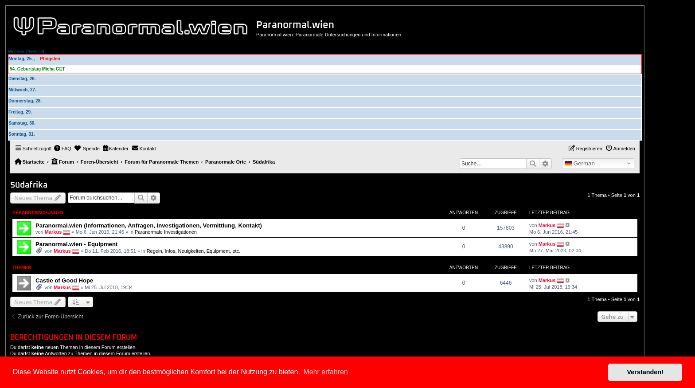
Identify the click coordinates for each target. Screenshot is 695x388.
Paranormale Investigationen (166, 231)
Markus (53, 231)
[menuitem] (62, 148)
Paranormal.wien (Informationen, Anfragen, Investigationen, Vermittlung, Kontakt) (148, 225)
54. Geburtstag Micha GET (37, 69)
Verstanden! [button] (645, 372)
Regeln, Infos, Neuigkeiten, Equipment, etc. (194, 251)
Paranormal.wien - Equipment (76, 244)
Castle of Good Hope (64, 280)
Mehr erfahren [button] (325, 372)
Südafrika (28, 185)
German (580, 163)
